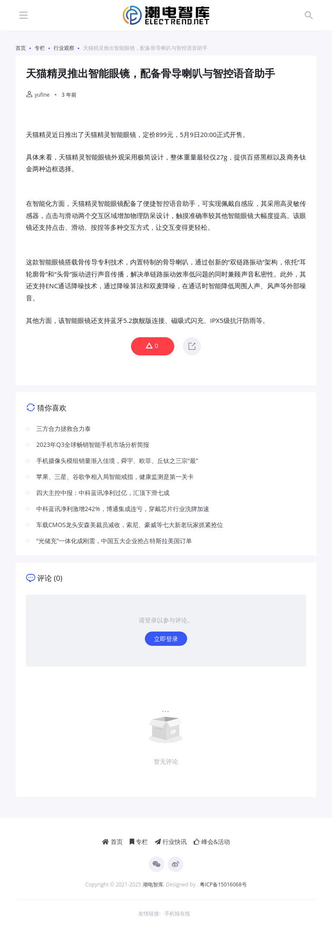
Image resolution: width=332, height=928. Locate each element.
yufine (38, 94)
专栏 (139, 841)
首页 (112, 841)
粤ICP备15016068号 (223, 884)
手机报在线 (177, 913)
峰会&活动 (212, 841)
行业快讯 (171, 841)
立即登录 (166, 639)
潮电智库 (153, 884)
